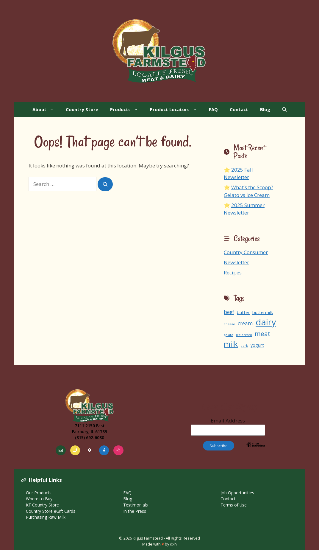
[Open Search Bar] (284, 109)
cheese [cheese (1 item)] (229, 324)
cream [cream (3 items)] (245, 323)
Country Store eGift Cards (50, 511)
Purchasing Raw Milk (45, 517)
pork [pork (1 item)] (244, 346)
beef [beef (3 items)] (229, 312)
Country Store (82, 109)
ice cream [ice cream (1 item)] (244, 335)
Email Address (228, 426)
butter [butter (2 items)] (243, 312)
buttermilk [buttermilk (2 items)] (262, 312)
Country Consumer (246, 252)
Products (127, 109)
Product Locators (176, 109)
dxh (173, 544)
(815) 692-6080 (89, 437)
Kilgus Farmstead (148, 538)
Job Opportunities (237, 492)
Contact (239, 109)
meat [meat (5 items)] (262, 333)
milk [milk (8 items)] (231, 344)
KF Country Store (42, 505)
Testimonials (135, 505)
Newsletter (236, 262)
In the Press (134, 511)
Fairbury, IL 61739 (89, 431)
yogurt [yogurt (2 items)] (257, 345)
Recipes (233, 272)
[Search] (105, 184)
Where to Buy (39, 498)
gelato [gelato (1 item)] (228, 335)
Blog (265, 109)
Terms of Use (234, 505)
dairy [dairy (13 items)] (266, 322)
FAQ (213, 109)
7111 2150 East (90, 425)
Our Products (38, 492)
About (46, 109)
